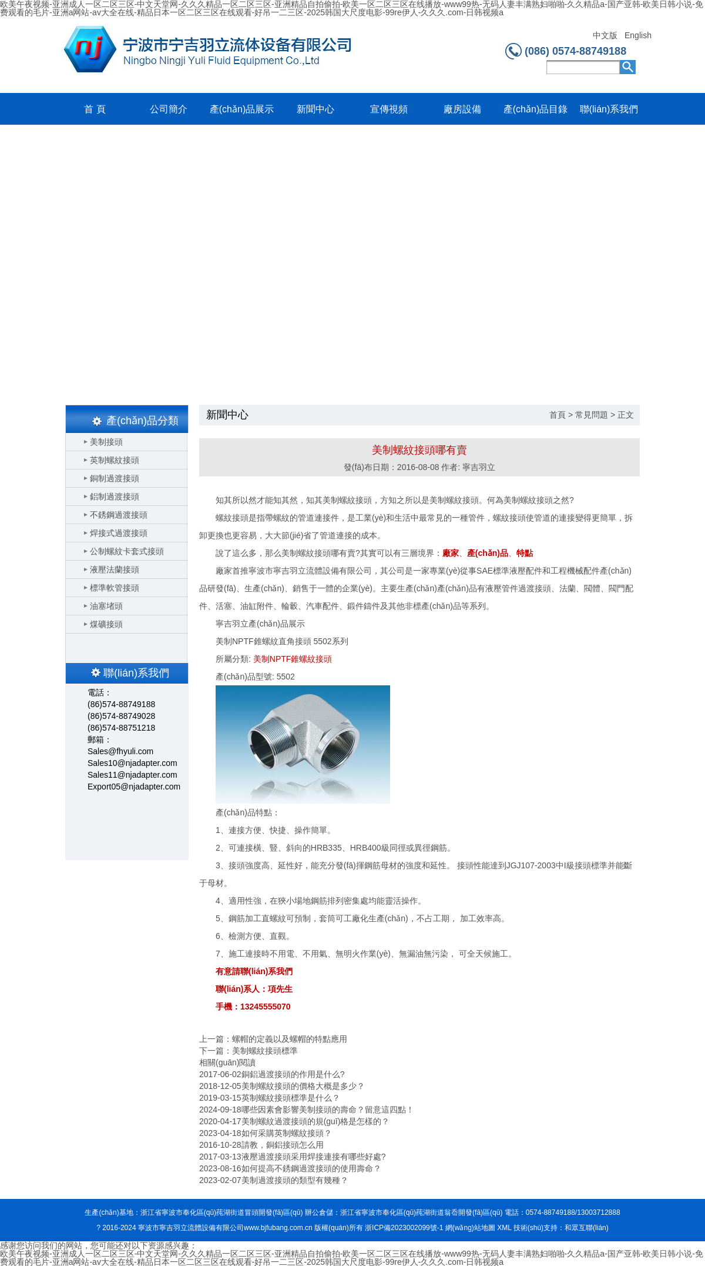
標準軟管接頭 (114, 587)
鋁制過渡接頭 (114, 496)
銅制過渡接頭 (114, 478)
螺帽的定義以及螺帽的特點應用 (289, 1039)
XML (504, 1228)
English (638, 35)
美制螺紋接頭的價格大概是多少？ (303, 1086)
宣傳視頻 (389, 109)
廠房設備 (462, 109)
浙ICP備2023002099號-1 (404, 1228)
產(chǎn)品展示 (242, 109)
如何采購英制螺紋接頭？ (286, 1133)
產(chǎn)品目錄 (535, 109)
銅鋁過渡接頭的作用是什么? (293, 1074)
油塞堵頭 (106, 606)
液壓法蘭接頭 (114, 569)
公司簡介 (168, 109)
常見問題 (591, 414)
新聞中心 (315, 109)
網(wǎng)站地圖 (470, 1228)
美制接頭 (106, 442)
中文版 (605, 35)
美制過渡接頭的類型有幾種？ (294, 1180)
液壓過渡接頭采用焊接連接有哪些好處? (313, 1156)
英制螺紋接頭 (114, 460)
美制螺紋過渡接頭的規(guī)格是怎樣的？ (315, 1121)
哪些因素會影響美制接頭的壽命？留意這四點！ (327, 1109)
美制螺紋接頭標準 (265, 1050)
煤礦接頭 (106, 624)
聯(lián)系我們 (609, 109)
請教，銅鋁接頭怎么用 (282, 1145)
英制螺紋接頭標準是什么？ (290, 1097)
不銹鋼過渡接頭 (118, 514)
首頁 (557, 414)
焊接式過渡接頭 (118, 533)
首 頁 (94, 109)
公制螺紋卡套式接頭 (127, 551)
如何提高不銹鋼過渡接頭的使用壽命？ (311, 1168)
